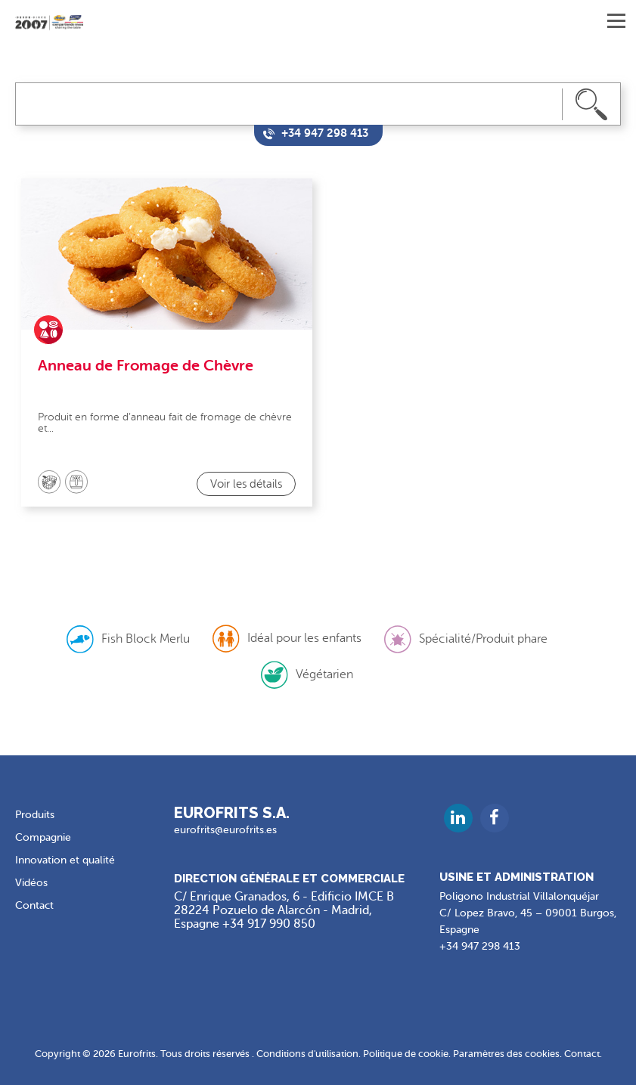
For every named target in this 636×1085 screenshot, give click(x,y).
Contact (34, 905)
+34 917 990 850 (268, 924)
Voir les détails (246, 484)
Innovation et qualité (65, 860)
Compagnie (43, 837)
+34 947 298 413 (479, 946)
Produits (34, 814)
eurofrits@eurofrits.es (225, 829)
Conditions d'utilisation (307, 1053)
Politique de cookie (405, 1053)
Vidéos (31, 882)
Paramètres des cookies (506, 1053)
